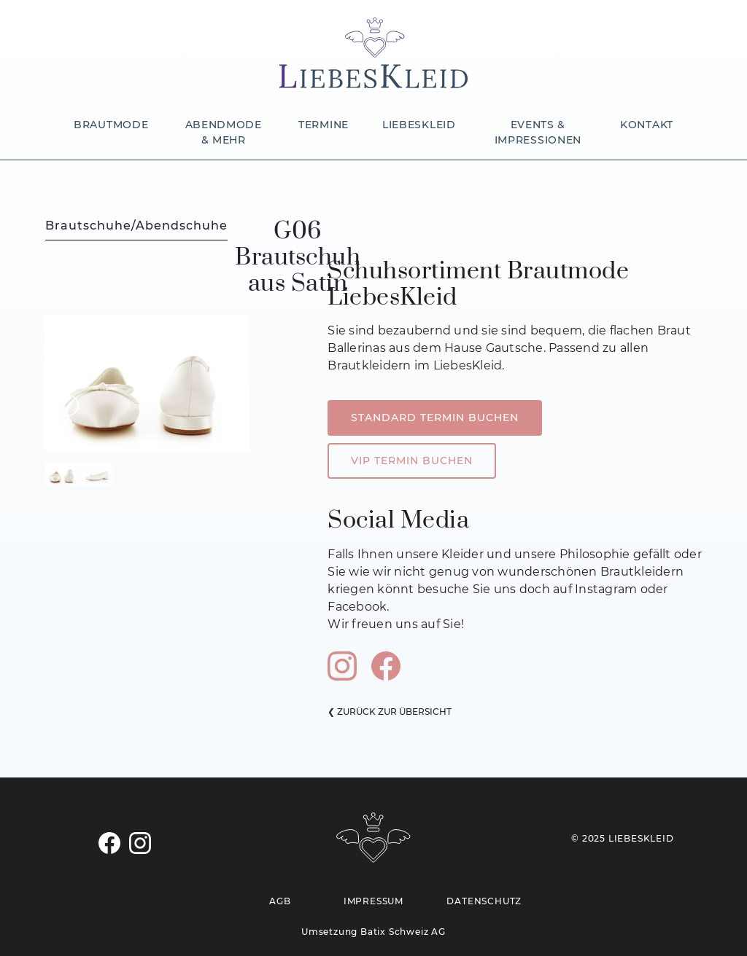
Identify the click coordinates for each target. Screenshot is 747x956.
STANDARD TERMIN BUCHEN (435, 417)
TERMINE (323, 124)
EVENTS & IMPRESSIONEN (538, 132)
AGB (279, 901)
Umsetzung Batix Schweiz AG (373, 931)
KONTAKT (646, 124)
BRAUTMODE (111, 124)
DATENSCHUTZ (484, 901)
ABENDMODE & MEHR (223, 132)
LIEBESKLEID (419, 124)
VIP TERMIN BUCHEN (412, 460)
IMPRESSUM (373, 901)
